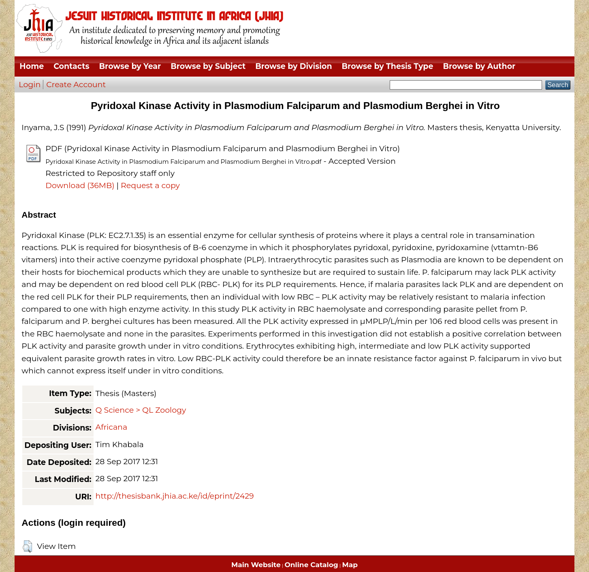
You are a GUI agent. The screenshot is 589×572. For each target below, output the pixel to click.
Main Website (256, 565)
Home (31, 66)
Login (30, 84)
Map (350, 565)
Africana (112, 427)
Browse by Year (130, 66)
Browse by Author (479, 66)
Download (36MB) (79, 185)
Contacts (71, 66)
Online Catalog (311, 565)
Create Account (76, 84)
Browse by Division (293, 66)
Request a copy (150, 185)
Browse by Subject (208, 66)
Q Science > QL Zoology (141, 410)
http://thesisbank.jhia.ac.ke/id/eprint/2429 (175, 496)
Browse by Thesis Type (387, 66)
